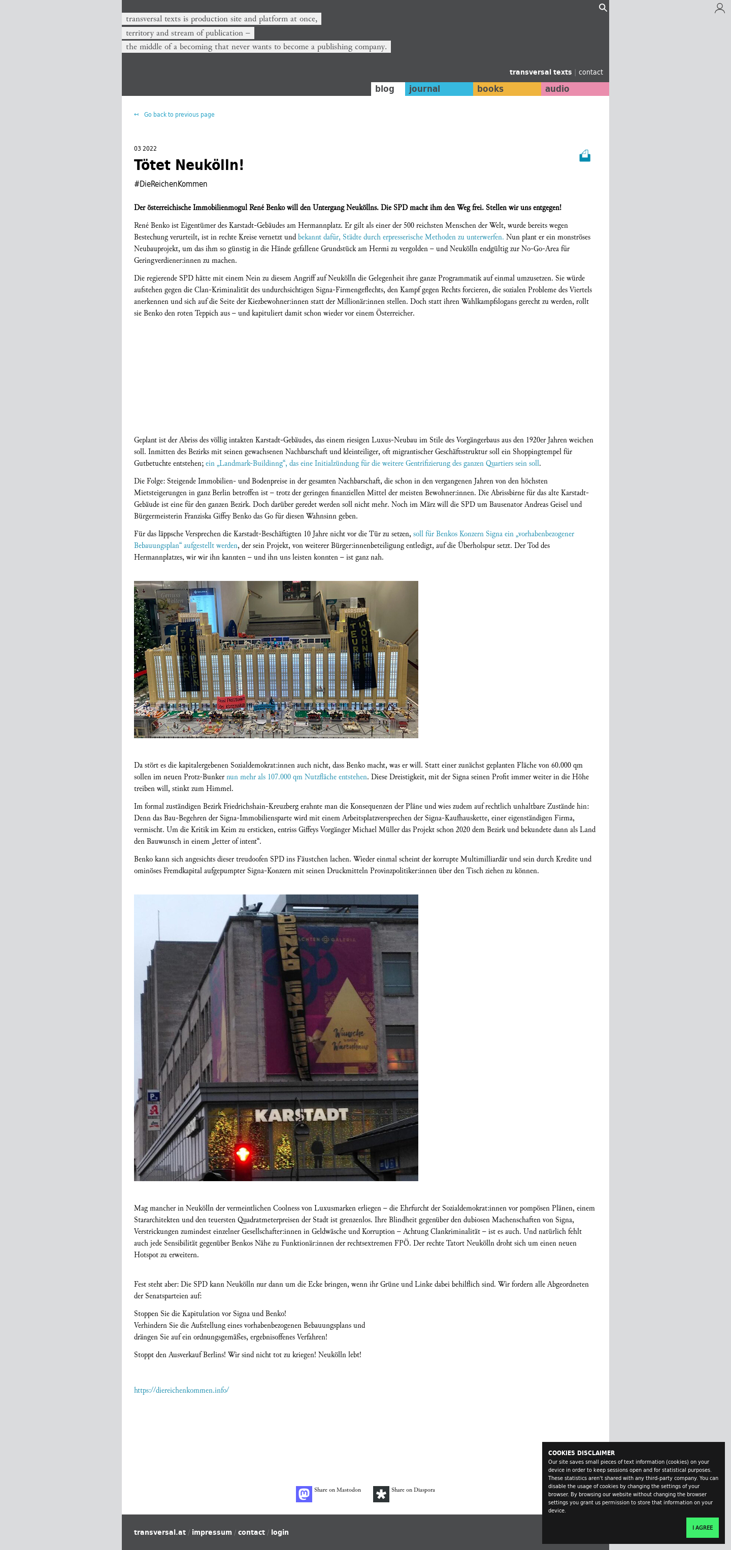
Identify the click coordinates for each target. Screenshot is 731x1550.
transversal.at (160, 1532)
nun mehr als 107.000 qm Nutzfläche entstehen (296, 777)
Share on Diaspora (404, 1494)
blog (384, 88)
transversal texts (542, 72)
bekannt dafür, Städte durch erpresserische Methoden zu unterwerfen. (401, 237)
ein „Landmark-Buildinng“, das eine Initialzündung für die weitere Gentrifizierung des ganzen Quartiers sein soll (372, 463)
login (280, 1532)
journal (424, 88)
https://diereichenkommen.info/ (181, 1390)
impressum (212, 1532)
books (490, 88)
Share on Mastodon (328, 1494)
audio (557, 88)
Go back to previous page (179, 114)
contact (591, 71)
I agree (702, 1528)
